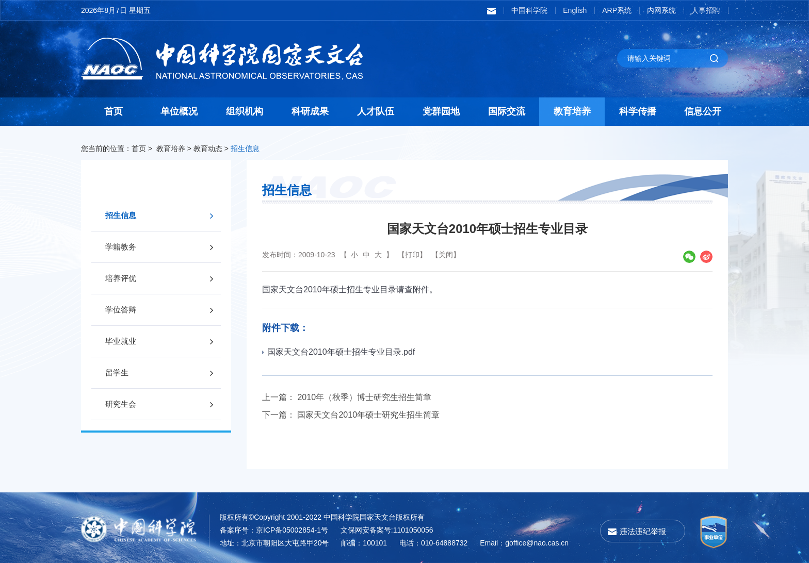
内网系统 (661, 10)
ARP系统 (617, 10)
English (575, 10)
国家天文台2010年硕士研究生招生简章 (368, 414)
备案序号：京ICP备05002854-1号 (274, 530)
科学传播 (637, 111)
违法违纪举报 (643, 531)
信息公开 (702, 111)
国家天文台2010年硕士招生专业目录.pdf (338, 351)
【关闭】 (445, 255)
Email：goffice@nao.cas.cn (524, 543)
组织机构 (244, 111)
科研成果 (310, 111)
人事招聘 (705, 10)
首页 (113, 111)
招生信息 (245, 148)
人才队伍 (375, 111)
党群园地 (441, 111)
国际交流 (506, 111)
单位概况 (179, 111)
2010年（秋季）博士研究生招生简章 (364, 397)
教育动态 (207, 148)
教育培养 (572, 111)
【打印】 (412, 255)
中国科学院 (529, 10)
